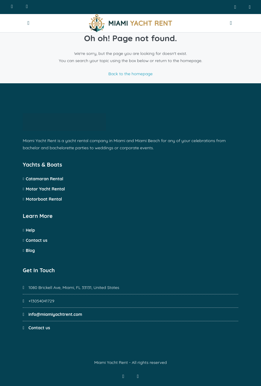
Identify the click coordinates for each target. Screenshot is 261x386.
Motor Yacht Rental (45, 189)
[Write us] (26, 7)
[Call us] (11, 7)
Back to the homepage (130, 73)
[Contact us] (231, 23)
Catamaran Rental (44, 179)
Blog (30, 250)
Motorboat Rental (44, 199)
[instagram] (250, 7)
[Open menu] (29, 23)
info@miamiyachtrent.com (55, 314)
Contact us (36, 240)
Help (30, 230)
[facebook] (235, 7)
